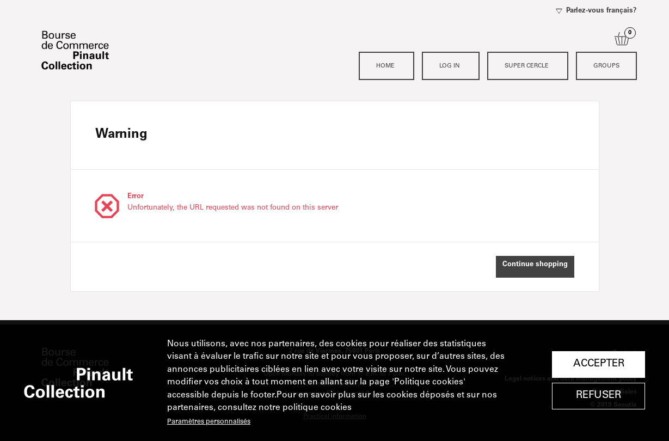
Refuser (598, 395)
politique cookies (317, 408)
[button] (535, 267)
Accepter (598, 364)
